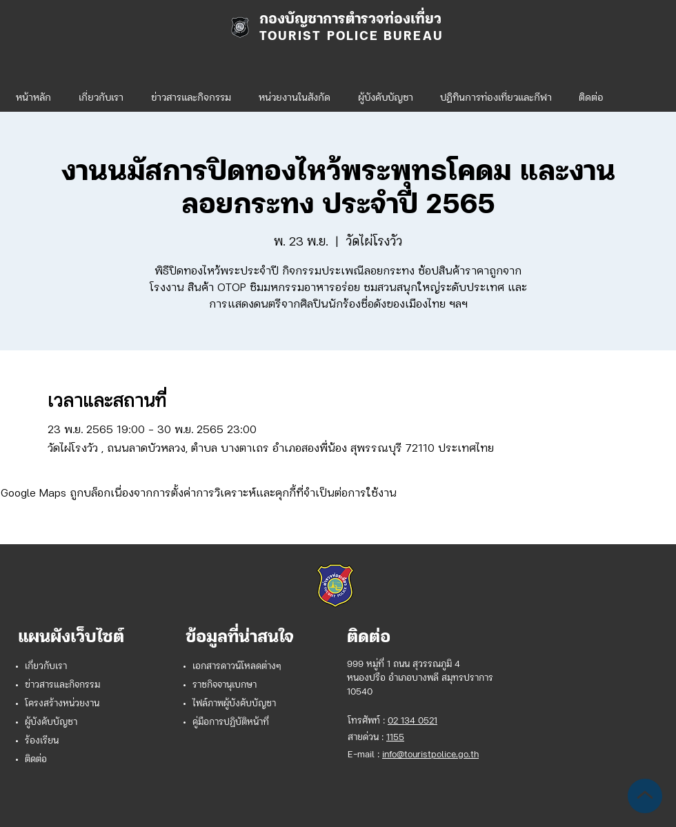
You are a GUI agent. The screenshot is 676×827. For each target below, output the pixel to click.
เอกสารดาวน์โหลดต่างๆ (236, 666)
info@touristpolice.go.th (430, 755)
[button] (294, 92)
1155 (395, 737)
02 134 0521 (412, 721)
